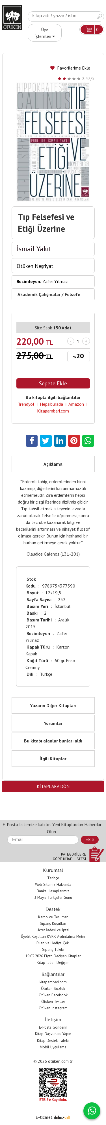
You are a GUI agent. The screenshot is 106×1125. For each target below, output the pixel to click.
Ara (99, 16)
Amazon (76, 404)
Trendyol (26, 404)
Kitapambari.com (53, 411)
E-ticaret (44, 1117)
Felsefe (72, 294)
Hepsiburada (51, 404)
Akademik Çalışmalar (39, 294)
